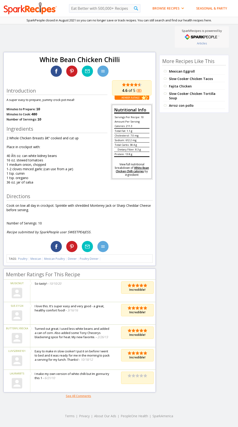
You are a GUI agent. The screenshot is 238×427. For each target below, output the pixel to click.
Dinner (72, 259)
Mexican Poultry (54, 259)
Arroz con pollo (181, 105)
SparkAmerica (162, 416)
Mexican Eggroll (182, 71)
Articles (202, 43)
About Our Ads (105, 416)
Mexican (35, 259)
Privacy (84, 416)
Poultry (22, 259)
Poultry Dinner (89, 259)
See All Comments (78, 396)
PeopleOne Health (134, 416)
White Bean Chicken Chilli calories (132, 169)
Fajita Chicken (180, 86)
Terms (70, 416)
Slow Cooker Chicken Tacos (191, 79)
